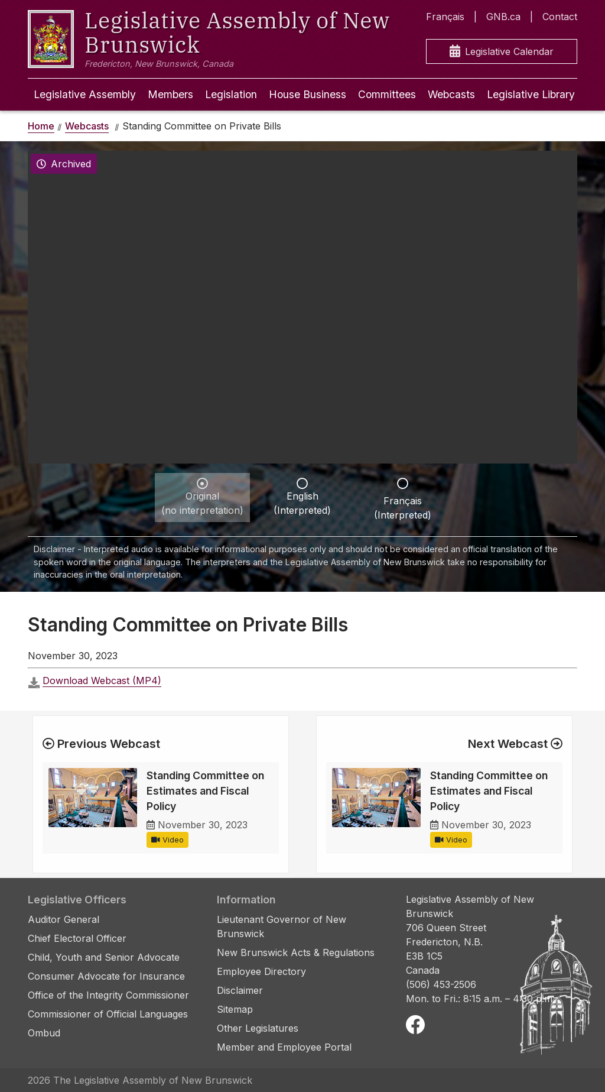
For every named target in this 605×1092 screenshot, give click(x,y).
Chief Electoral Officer (77, 938)
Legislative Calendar (502, 52)
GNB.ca (503, 16)
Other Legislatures (257, 1028)
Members (170, 94)
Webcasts (451, 94)
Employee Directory (261, 971)
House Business (307, 94)
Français (445, 16)
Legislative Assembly (85, 94)
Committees (387, 94)
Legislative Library (531, 94)
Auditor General (63, 919)
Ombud (44, 1033)
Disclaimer (240, 990)
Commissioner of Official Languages (108, 1014)
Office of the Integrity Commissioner (108, 995)
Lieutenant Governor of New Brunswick (281, 926)
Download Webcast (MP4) (102, 680)
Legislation (231, 94)
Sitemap (235, 1009)
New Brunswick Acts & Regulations (296, 952)
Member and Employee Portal (284, 1047)
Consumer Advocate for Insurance (106, 976)
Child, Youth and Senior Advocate (104, 957)
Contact (559, 16)
